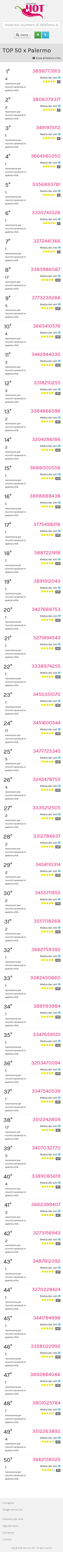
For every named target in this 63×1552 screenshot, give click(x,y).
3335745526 (46, 212)
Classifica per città (13, 1519)
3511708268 (47, 921)
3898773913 (46, 71)
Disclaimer (8, 1532)
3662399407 (45, 1204)
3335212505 (46, 808)
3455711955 (47, 893)
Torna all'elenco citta (46, 58)
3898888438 (45, 496)
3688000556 (45, 468)
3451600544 (46, 723)
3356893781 (46, 184)
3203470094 (45, 1063)
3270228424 (46, 1289)
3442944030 (45, 354)
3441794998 (46, 1318)
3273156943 (46, 1233)
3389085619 (45, 1176)
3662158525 (46, 1459)
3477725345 (46, 751)
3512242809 (46, 1119)
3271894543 (46, 638)
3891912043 (46, 581)
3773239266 (46, 298)
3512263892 (46, 1431)
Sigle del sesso (10, 1525)
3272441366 (46, 241)
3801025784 (46, 1403)
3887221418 (47, 553)
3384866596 (45, 411)
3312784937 (46, 836)
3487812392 (46, 1261)
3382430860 (45, 978)
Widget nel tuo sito (13, 1509)
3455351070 (46, 694)
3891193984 (46, 1006)
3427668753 (46, 609)
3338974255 (45, 666)
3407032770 (46, 1148)
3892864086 (45, 1374)
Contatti (7, 1539)
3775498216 (46, 524)
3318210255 (47, 383)
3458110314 (47, 864)
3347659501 (46, 1034)
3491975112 (48, 127)
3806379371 (46, 99)
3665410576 (46, 326)
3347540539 (46, 1091)
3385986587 (45, 269)
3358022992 (45, 1346)
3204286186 (46, 439)
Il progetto (8, 1503)
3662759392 (45, 949)
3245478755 (46, 779)
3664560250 (45, 156)
